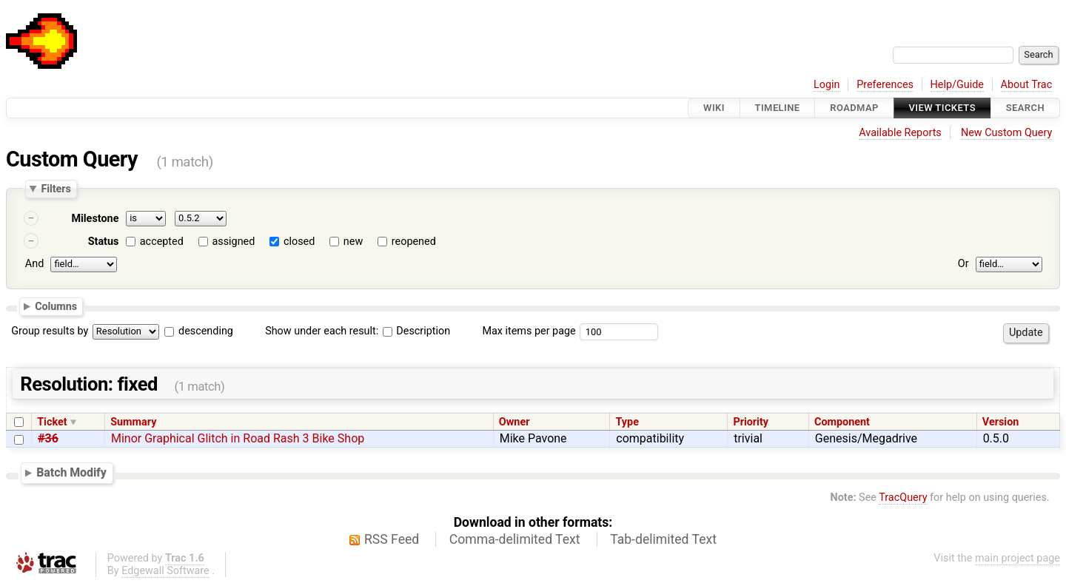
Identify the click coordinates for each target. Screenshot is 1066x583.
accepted (162, 241)
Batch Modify (71, 472)
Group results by (49, 331)
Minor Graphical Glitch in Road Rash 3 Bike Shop (237, 438)
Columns (56, 305)
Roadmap (854, 107)
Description (416, 331)
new (353, 241)
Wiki (714, 107)
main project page (1017, 558)
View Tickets (942, 107)
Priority (750, 422)
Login (827, 84)
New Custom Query (1006, 133)
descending (205, 331)
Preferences (885, 84)
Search (1025, 107)
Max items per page (528, 331)
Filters (55, 189)
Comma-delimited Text (514, 539)
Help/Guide (957, 84)
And (34, 263)
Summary (133, 422)
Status (103, 241)
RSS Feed (391, 539)
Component (842, 422)
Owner (514, 422)
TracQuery (903, 497)
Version (1000, 422)
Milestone (94, 218)
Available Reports (900, 133)
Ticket (52, 422)
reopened (414, 241)
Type (626, 422)
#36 (48, 438)
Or (963, 263)
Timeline (777, 107)
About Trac (1027, 84)
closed (299, 241)
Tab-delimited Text (663, 539)
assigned (233, 241)
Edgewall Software (165, 571)
